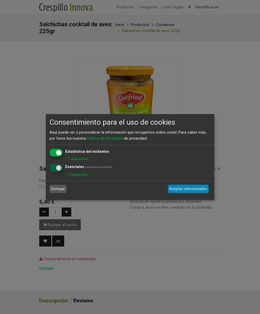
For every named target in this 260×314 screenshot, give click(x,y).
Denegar (58, 189)
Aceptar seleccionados (188, 189)
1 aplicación (76, 159)
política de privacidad (105, 138)
